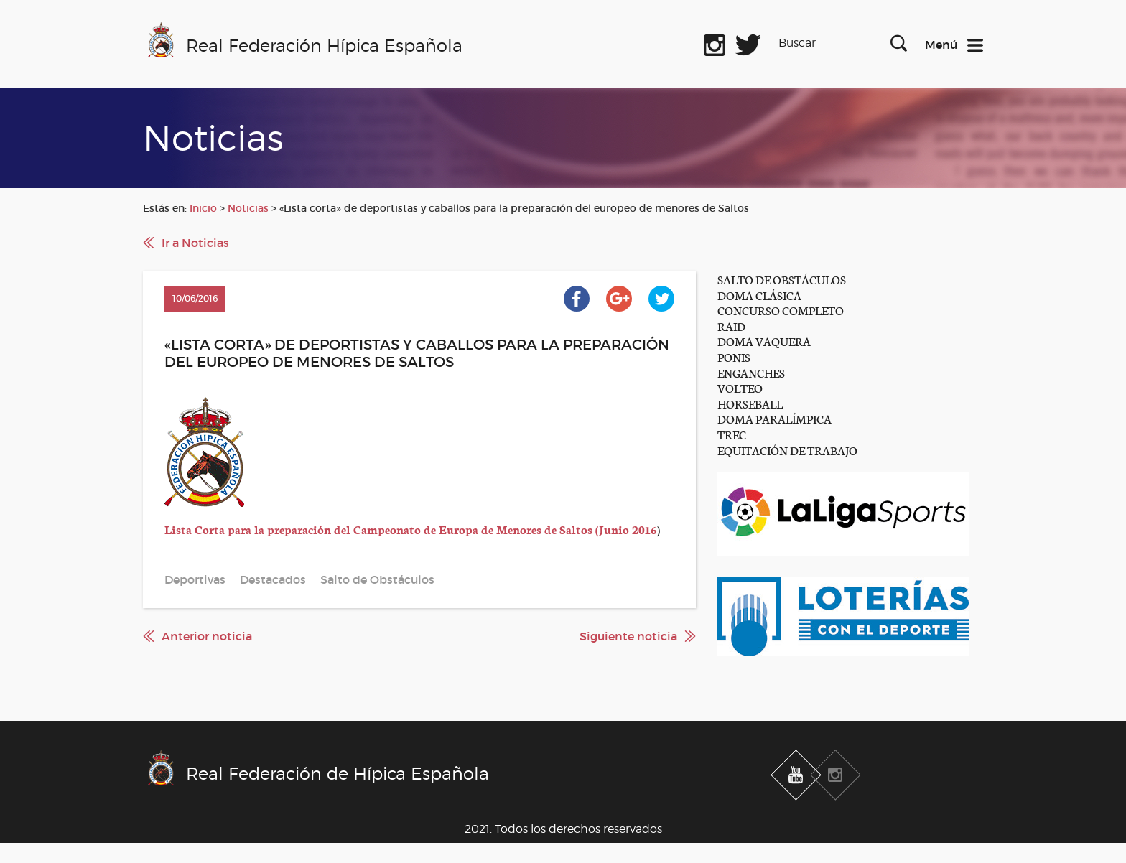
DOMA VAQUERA (764, 340)
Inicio (203, 208)
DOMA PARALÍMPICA (774, 418)
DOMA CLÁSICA (759, 294)
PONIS (733, 356)
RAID (731, 325)
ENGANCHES (751, 372)
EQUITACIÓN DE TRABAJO (787, 450)
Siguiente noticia (628, 636)
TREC (731, 434)
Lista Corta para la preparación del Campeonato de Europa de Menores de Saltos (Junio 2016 (410, 529)
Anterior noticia (207, 636)
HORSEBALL (750, 403)
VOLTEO (740, 387)
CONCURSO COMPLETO (780, 310)
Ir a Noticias (195, 242)
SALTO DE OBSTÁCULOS (781, 279)
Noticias (248, 208)
